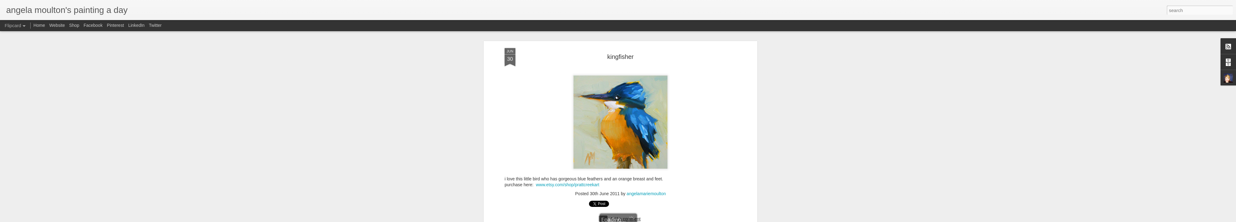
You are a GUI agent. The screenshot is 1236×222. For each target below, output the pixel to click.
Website (57, 25)
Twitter (155, 25)
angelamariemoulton (646, 74)
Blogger (662, 218)
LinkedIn (136, 25)
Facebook (92, 25)
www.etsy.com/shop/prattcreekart (567, 66)
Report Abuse (680, 218)
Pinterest (115, 25)
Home (39, 25)
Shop (74, 25)
